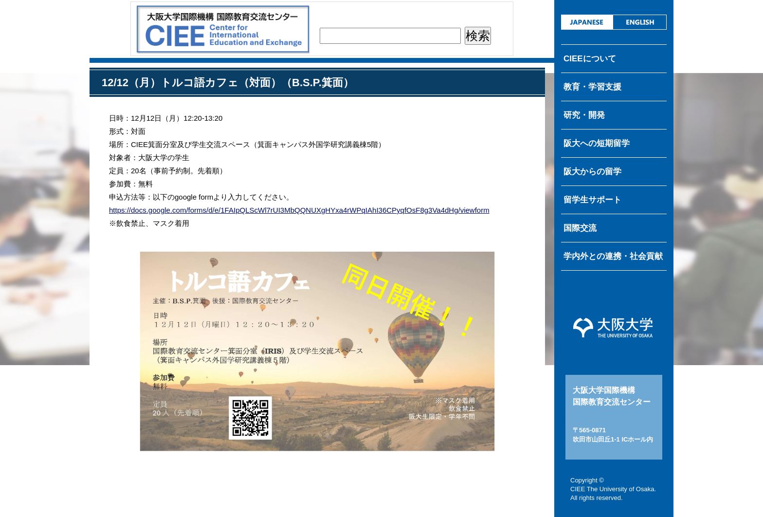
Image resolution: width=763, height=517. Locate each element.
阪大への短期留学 (596, 143)
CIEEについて (589, 58)
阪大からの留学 (592, 171)
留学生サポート (592, 199)
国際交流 (580, 228)
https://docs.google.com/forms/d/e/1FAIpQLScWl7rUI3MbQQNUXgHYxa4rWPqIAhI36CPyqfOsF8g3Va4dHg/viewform (299, 210)
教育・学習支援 (592, 87)
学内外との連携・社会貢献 (613, 256)
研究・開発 (584, 115)
